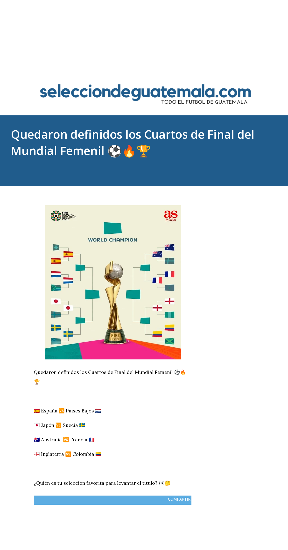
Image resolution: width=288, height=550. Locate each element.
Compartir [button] (230, 194)
